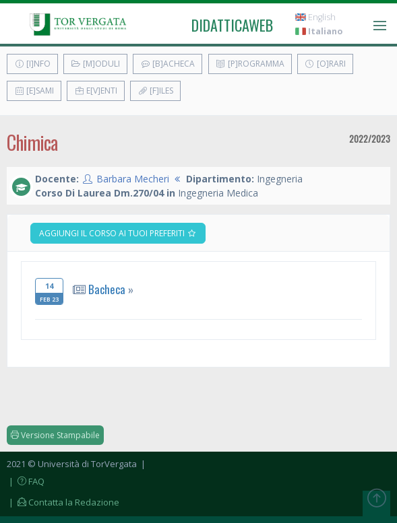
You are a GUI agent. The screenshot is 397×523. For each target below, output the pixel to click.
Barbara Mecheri (132, 178)
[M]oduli (95, 63)
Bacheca (106, 289)
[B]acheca (167, 63)
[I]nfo (32, 63)
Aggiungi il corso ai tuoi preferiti (118, 233)
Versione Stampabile (55, 435)
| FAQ (25, 481)
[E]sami (34, 90)
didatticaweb (232, 25)
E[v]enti (95, 90)
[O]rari (325, 63)
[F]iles (155, 90)
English (315, 17)
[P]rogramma (250, 63)
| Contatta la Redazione (63, 502)
